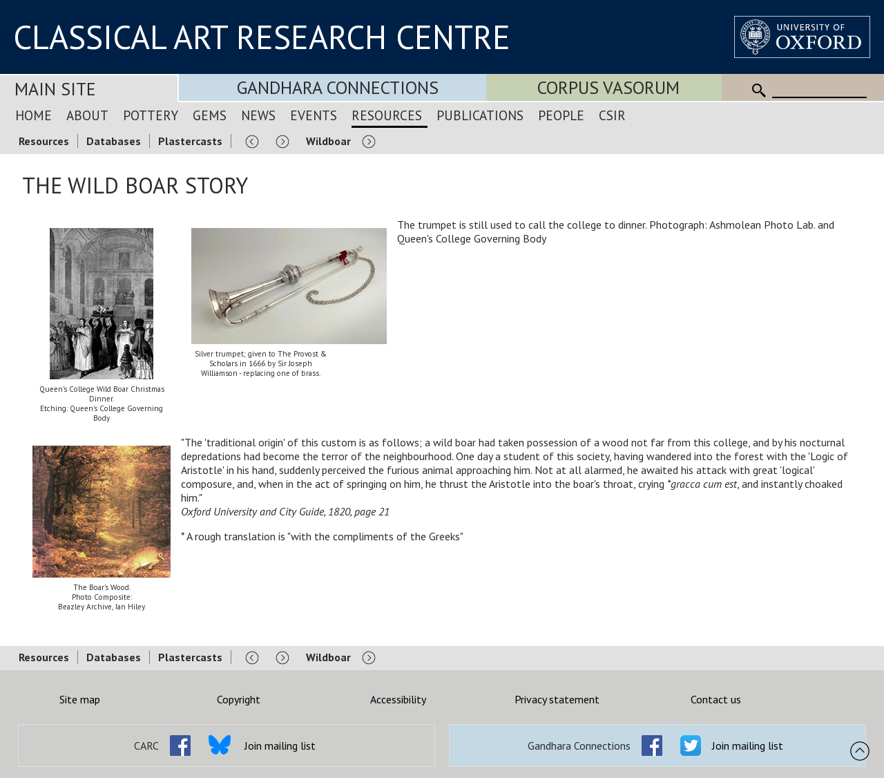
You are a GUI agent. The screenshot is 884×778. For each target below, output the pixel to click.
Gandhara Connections (338, 87)
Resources (387, 115)
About (87, 115)
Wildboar (328, 141)
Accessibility (398, 699)
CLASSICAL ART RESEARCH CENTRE (261, 36)
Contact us (716, 699)
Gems (210, 115)
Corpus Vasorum (608, 87)
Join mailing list (280, 745)
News (258, 115)
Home (33, 115)
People (561, 115)
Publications (479, 115)
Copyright (238, 699)
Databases (113, 141)
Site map (79, 699)
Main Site (55, 88)
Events (313, 115)
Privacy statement (557, 699)
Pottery (150, 115)
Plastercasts (190, 141)
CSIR (612, 115)
